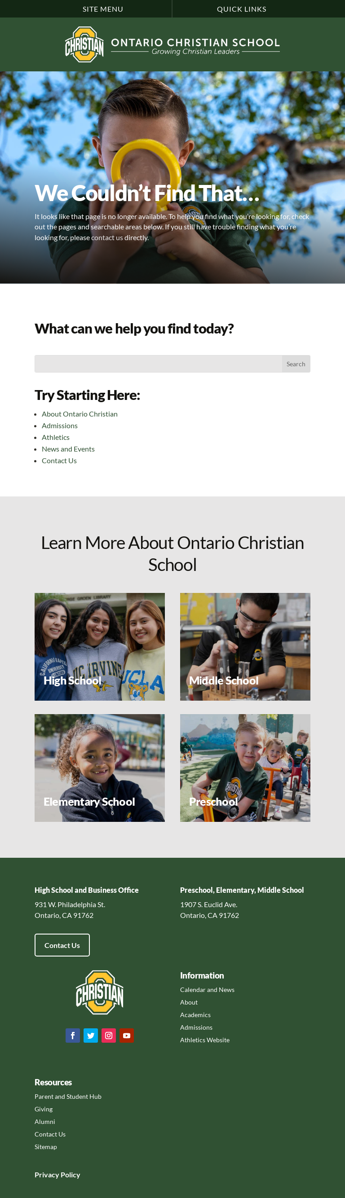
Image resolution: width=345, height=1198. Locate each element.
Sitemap (46, 1146)
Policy (69, 1174)
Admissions (60, 425)
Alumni (45, 1121)
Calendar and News (207, 989)
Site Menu (103, 8)
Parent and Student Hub (68, 1096)
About (189, 1002)
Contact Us (59, 460)
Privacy (47, 1174)
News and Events (68, 448)
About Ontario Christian (80, 413)
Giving (44, 1109)
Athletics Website (205, 1040)
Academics (195, 1014)
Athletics (56, 437)
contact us (107, 237)
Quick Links (241, 8)
